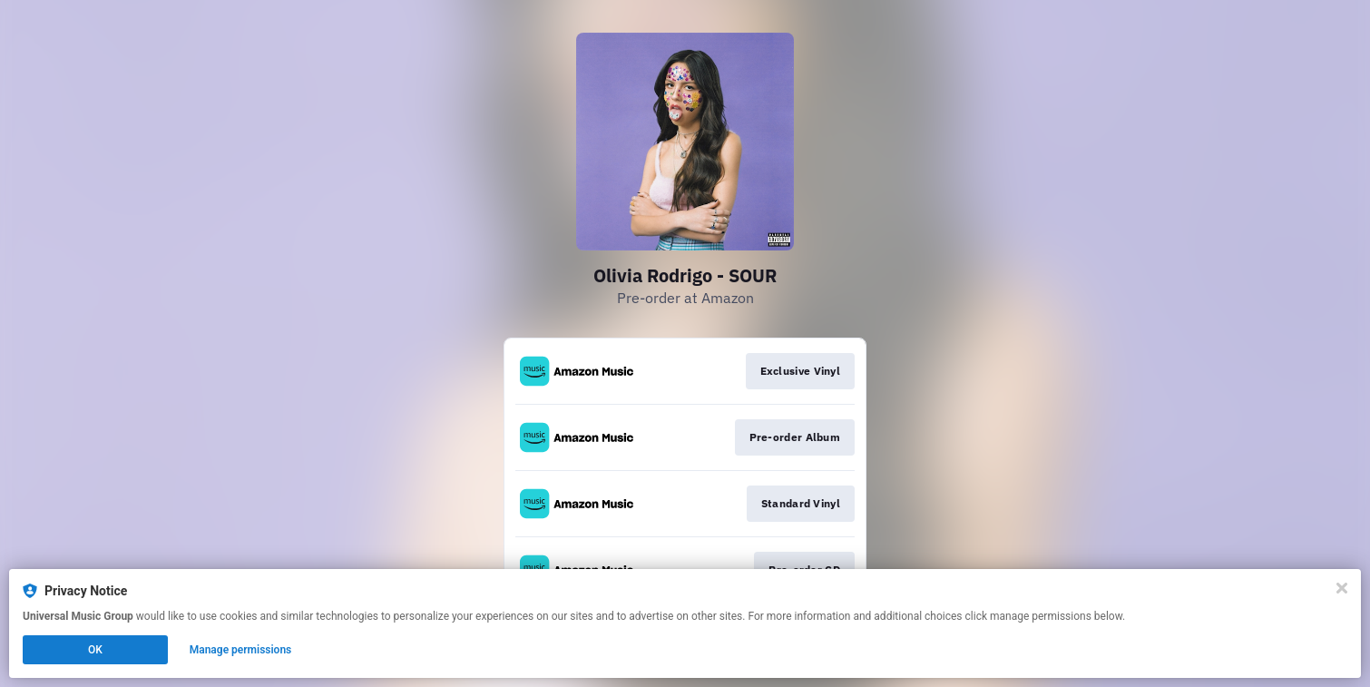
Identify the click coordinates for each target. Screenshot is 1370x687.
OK (95, 649)
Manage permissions (241, 649)
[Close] (1341, 588)
